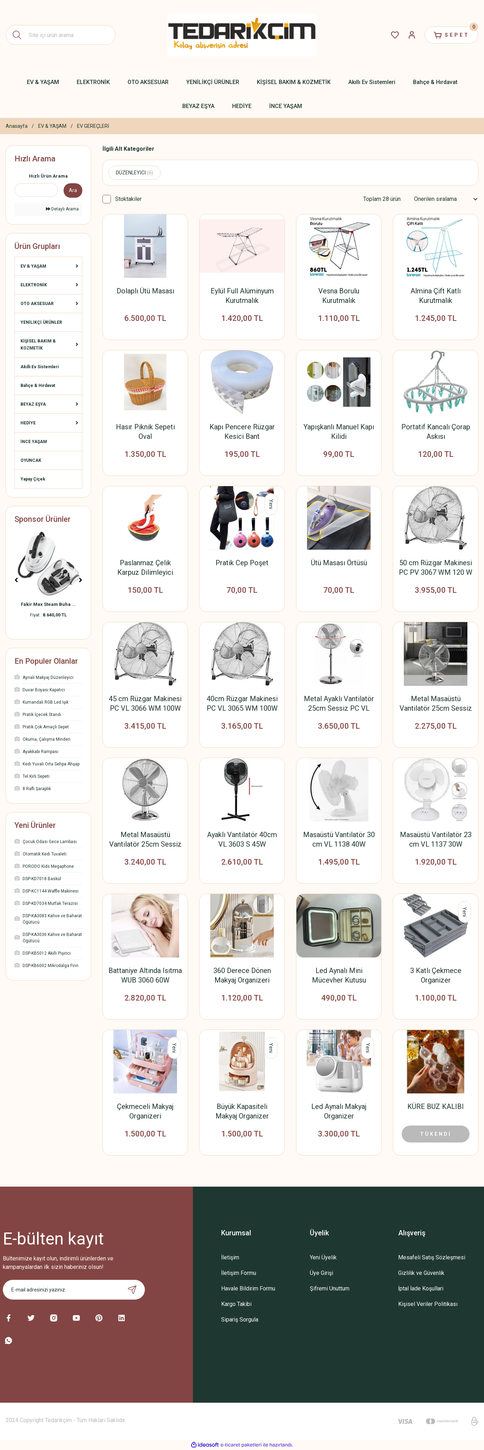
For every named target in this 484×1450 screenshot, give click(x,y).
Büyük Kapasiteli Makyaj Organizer (242, 1111)
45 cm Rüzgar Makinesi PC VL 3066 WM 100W (145, 703)
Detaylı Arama (62, 209)
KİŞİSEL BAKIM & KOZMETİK (38, 345)
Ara (73, 190)
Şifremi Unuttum (329, 1288)
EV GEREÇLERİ (93, 126)
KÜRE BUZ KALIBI (435, 1106)
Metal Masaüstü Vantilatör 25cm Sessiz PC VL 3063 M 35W (436, 703)
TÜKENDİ (435, 1134)
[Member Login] (412, 34)
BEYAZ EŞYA (33, 404)
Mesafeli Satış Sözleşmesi (431, 1257)
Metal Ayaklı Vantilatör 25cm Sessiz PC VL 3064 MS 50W (339, 703)
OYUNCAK (30, 460)
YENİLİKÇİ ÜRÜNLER (41, 322)
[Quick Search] (36, 190)
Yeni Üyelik (323, 1257)
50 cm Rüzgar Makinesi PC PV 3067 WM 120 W (435, 568)
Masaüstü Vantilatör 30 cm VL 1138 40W (339, 839)
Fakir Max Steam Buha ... (48, 604)
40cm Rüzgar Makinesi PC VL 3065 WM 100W (242, 703)
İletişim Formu (238, 1273)
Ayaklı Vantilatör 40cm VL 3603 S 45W (242, 839)
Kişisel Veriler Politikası (428, 1304)
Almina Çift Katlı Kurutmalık (436, 296)
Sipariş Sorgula (239, 1319)
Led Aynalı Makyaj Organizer (338, 1111)
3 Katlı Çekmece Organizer (435, 975)
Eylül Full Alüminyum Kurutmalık (242, 296)
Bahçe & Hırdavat (37, 385)
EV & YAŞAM (33, 266)
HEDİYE (28, 422)
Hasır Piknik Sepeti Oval (145, 432)
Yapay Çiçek (32, 479)
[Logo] (242, 34)
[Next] (80, 580)
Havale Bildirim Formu (248, 1288)
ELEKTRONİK (33, 284)
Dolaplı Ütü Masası (145, 291)
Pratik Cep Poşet (242, 563)
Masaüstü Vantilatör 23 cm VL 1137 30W (436, 839)
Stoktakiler (128, 199)
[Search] (61, 35)
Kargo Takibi (236, 1304)
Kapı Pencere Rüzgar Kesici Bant (242, 432)
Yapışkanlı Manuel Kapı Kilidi (338, 432)
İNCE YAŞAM (33, 441)
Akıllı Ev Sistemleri (39, 366)
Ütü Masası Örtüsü (339, 563)
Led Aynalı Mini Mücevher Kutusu (339, 975)
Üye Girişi (321, 1273)
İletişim (230, 1257)
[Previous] (16, 580)
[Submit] (132, 1290)
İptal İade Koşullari (420, 1288)
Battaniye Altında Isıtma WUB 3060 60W (145, 975)
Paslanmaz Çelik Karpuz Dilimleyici (145, 568)
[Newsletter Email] (74, 1290)
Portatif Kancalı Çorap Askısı (435, 432)
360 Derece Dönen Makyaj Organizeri (242, 975)
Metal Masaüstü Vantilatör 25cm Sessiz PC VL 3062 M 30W (145, 839)
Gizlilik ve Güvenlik (421, 1273)
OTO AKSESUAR (37, 303)
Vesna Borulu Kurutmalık (338, 296)
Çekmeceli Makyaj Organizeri (145, 1111)
